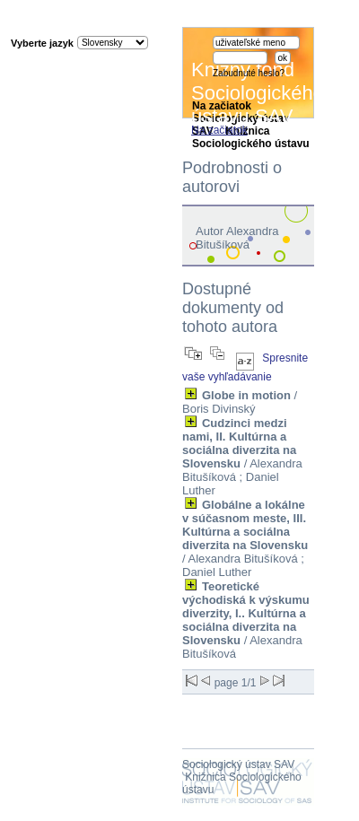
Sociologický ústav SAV (238, 764)
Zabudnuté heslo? (249, 73)
